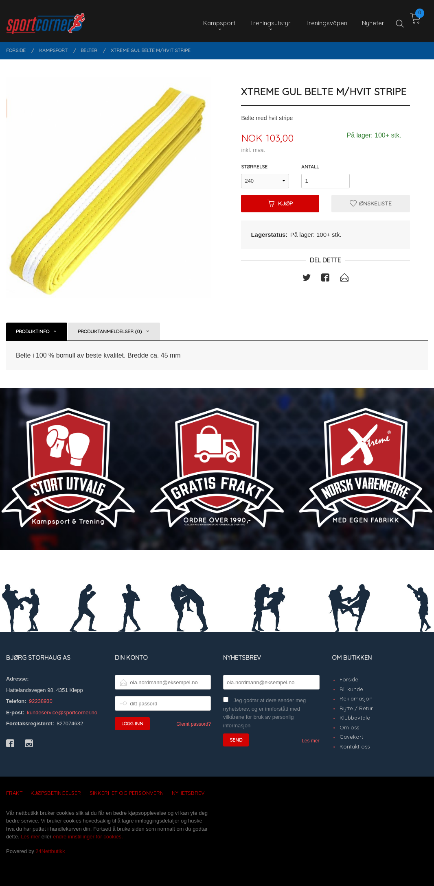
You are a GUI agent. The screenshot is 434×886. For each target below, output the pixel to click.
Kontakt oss (355, 746)
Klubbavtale (355, 717)
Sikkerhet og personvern (127, 793)
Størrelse (254, 167)
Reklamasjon (356, 698)
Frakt (14, 793)
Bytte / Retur (356, 708)
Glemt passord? (193, 724)
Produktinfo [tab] (32, 331)
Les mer (310, 741)
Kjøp (280, 203)
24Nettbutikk (50, 851)
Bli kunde (351, 689)
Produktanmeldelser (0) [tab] (110, 331)
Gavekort (351, 736)
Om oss (349, 727)
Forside (349, 679)
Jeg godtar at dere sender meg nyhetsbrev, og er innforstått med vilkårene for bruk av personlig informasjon (264, 713)
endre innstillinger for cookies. (88, 837)
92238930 (41, 701)
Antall (310, 167)
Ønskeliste (371, 203)
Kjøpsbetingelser (56, 793)
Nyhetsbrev (188, 793)
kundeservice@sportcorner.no (62, 712)
